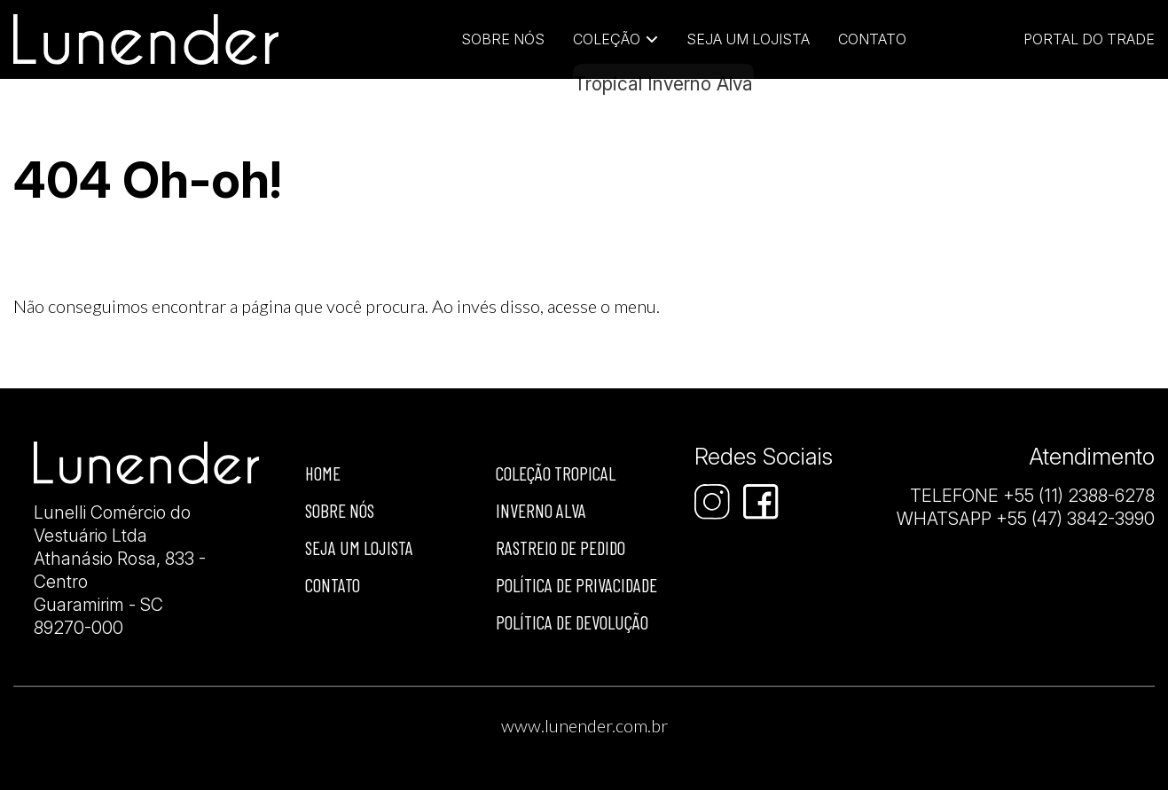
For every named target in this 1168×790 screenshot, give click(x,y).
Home (323, 473)
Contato (872, 39)
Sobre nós (339, 510)
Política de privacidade (576, 585)
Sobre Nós (503, 39)
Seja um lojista (748, 39)
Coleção (606, 39)
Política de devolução (572, 622)
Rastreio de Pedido (560, 547)
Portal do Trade (1089, 39)
